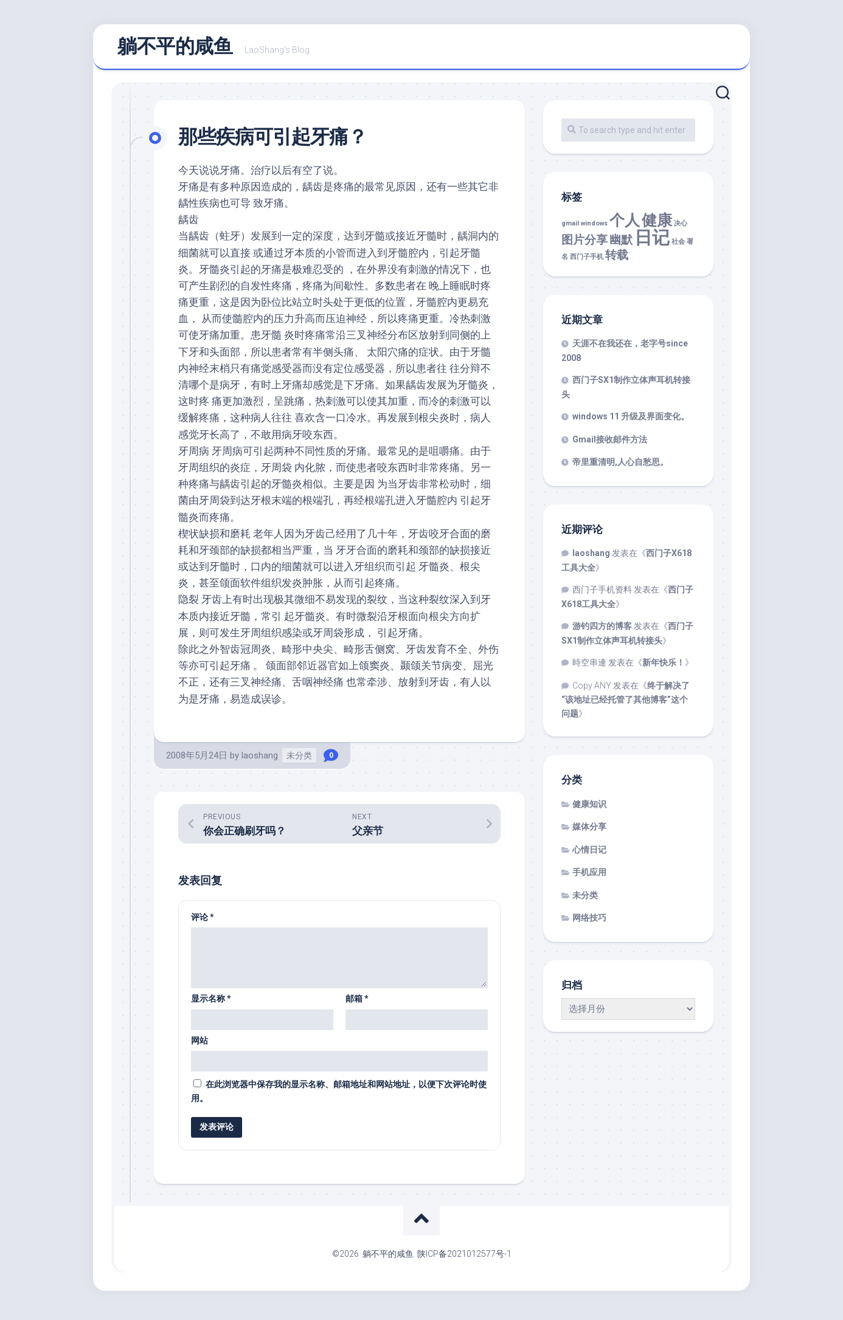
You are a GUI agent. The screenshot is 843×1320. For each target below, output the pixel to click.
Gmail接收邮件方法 (609, 444)
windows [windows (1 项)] (594, 229)
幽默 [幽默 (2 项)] (621, 245)
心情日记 (589, 854)
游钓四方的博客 (602, 631)
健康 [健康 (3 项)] (657, 226)
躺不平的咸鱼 (174, 49)
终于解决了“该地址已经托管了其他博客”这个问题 (625, 704)
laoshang (259, 760)
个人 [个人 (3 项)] (624, 226)
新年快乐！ (663, 668)
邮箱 (357, 1003)
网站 (199, 1045)
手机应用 (589, 877)
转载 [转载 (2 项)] (616, 260)
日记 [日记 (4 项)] (652, 242)
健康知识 (589, 809)
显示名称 (211, 1003)
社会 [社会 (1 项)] (678, 246)
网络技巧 (589, 923)
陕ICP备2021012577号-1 (464, 1258)
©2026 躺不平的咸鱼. (374, 1258)
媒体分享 (589, 832)
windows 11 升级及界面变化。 (630, 422)
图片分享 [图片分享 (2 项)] (584, 245)
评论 (202, 922)
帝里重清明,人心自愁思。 (620, 467)
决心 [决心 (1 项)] (680, 229)
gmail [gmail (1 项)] (570, 229)
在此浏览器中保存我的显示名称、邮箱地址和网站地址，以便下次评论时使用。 (339, 1096)
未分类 (299, 760)
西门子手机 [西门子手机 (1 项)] (586, 262)
